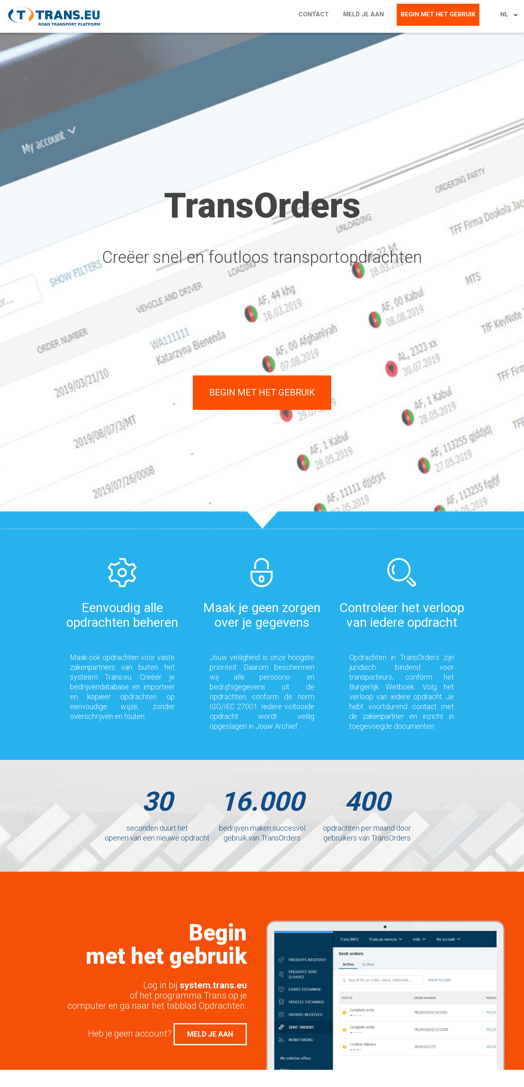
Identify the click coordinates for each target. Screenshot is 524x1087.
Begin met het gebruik (450, 16)
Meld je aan (380, 16)
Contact (335, 16)
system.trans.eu (213, 985)
